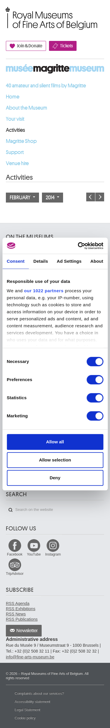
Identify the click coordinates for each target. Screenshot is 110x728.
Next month (99, 197)
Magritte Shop (21, 141)
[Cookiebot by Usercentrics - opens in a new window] (78, 246)
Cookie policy (25, 718)
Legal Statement (27, 710)
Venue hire (17, 163)
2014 (52, 197)
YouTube (34, 554)
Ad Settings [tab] (69, 261)
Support (15, 152)
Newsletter (27, 630)
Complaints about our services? (39, 693)
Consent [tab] (16, 261)
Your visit (15, 119)
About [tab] (96, 261)
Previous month (90, 197)
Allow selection (55, 459)
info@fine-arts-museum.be (30, 657)
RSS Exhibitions (20, 608)
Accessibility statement (32, 702)
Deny (55, 477)
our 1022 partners (43, 290)
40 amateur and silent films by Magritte (46, 85)
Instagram (53, 554)
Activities (15, 130)
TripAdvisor (14, 574)
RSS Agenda (17, 603)
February (22, 197)
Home (12, 96)
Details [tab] (40, 261)
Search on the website (10, 510)
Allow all (55, 441)
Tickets (66, 46)
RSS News (16, 614)
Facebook (15, 554)
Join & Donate (29, 46)
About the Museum (26, 107)
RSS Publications (22, 619)
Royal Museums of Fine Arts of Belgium (5, 12)
